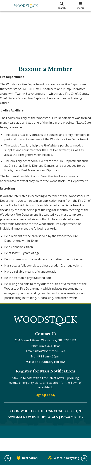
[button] (7, 458)
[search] (62, 5)
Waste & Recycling (63, 458)
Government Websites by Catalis (33, 443)
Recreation (27, 458)
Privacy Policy (72, 443)
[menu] (80, 5)
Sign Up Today (46, 420)
